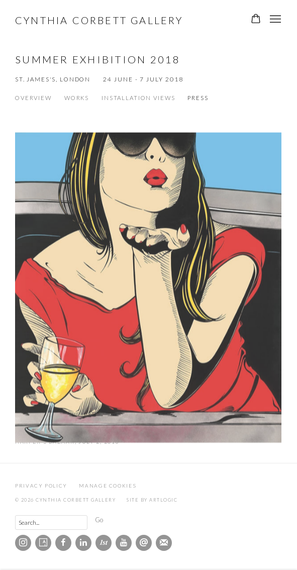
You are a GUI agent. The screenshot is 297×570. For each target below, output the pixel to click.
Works (76, 97)
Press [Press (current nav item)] (197, 97)
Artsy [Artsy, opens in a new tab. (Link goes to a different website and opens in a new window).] (43, 543)
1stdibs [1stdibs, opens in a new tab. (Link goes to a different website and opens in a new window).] (103, 543)
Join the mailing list (164, 543)
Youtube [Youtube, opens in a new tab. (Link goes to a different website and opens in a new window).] (124, 543)
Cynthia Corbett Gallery (99, 20)
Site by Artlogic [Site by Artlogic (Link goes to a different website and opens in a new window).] (152, 500)
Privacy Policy (41, 486)
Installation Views (138, 97)
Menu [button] (274, 19)
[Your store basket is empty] (256, 19)
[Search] (51, 522)
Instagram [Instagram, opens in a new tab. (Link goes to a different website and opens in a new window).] (23, 543)
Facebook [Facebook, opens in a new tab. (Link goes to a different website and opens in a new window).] (63, 543)
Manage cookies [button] (107, 486)
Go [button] (99, 520)
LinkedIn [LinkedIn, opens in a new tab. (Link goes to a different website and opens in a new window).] (83, 543)
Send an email (144, 543)
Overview (33, 97)
